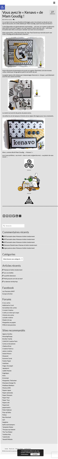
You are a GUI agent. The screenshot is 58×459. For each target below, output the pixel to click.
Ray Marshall (6, 417)
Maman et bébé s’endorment (25, 236)
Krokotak (5, 378)
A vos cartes (6, 303)
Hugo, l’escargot (7, 366)
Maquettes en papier (9, 322)
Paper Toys (6, 400)
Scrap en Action (7, 294)
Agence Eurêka (7, 334)
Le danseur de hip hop (11, 281)
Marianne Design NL (9, 383)
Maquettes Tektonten (9, 380)
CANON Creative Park (9, 341)
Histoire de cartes (8, 315)
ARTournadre (8, 19)
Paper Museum (7, 395)
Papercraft (5, 402)
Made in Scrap (7, 320)
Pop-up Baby (6, 412)
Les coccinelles (8, 273)
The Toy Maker (7, 432)
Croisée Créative (7, 310)
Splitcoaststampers (8, 424)
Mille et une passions (9, 325)
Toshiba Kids (6, 434)
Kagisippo (5, 373)
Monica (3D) (6, 388)
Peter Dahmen (7, 410)
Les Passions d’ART (8, 291)
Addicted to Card (8, 305)
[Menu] (54, 3)
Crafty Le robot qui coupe (10, 312)
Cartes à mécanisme (8, 344)
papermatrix (6, 407)
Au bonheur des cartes (9, 308)
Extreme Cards (7, 358)
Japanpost (5, 368)
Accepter (35, 454)
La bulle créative (7, 317)
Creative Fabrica (7, 348)
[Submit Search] (3, 225)
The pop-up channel (8, 429)
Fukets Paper (6, 361)
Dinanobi (5, 356)
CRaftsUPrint (6, 346)
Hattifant (5, 363)
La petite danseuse (10, 276)
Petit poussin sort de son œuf (13, 278)
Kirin (3, 375)
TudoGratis (6, 437)
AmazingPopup (7, 336)
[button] (2, 7)
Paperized (5, 405)
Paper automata (7, 393)
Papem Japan (6, 390)
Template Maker (7, 427)
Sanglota (5, 422)
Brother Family (7, 339)
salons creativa (7, 351)
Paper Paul (5, 397)
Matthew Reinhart (8, 385)
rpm (3, 420)
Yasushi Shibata (7, 439)
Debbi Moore (6, 353)
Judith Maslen (6, 371)
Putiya (4, 415)
